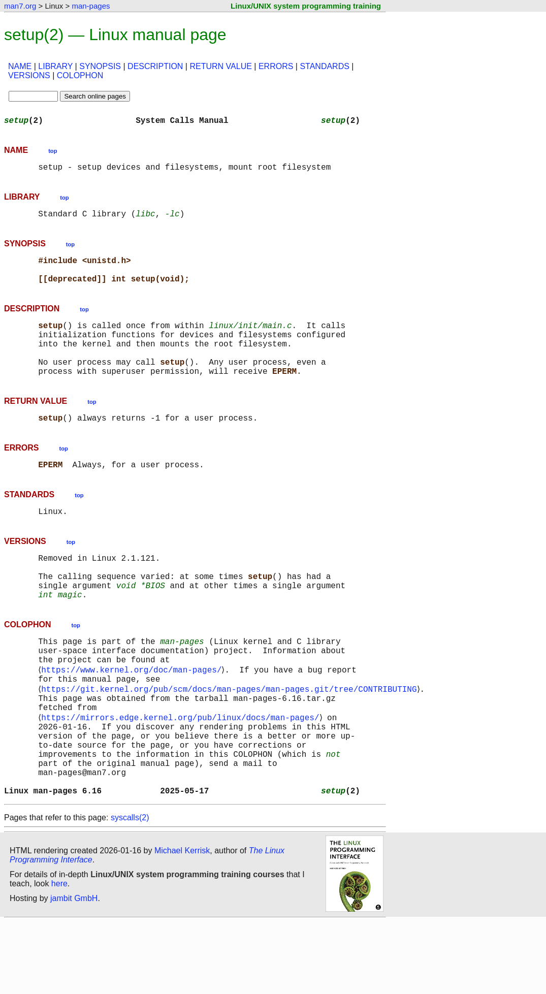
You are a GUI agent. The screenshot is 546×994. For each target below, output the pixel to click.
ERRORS (276, 66)
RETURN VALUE (220, 66)
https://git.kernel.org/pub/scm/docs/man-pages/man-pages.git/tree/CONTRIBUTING (231, 739)
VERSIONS (29, 75)
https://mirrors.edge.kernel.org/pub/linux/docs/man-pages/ (182, 773)
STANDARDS (324, 66)
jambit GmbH (74, 970)
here (59, 955)
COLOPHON (80, 75)
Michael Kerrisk (182, 922)
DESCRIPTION (155, 66)
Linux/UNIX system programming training (306, 6)
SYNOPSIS (100, 66)
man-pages (91, 6)
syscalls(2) (130, 889)
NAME (19, 66)
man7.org (20, 6)
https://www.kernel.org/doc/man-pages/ (133, 717)
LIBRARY (55, 66)
